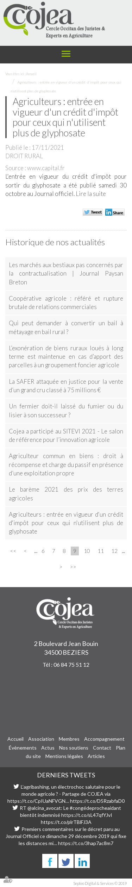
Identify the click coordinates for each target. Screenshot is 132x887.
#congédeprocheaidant (95, 808)
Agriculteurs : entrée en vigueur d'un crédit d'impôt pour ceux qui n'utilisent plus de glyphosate (66, 523)
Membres (69, 739)
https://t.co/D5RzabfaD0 (97, 801)
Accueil (31, 74)
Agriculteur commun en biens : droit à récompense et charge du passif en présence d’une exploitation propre (66, 464)
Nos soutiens (73, 748)
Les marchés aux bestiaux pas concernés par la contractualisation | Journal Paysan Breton (66, 273)
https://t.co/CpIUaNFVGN (36, 801)
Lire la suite (91, 193)
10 (87, 551)
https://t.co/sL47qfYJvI (86, 815)
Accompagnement (104, 739)
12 (114, 551)
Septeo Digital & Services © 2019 (100, 883)
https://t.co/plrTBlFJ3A (66, 822)
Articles (96, 756)
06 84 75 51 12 (71, 664)
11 (101, 551)
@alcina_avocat (44, 808)
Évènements (23, 748)
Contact (102, 748)
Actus (48, 748)
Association (41, 739)
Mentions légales (64, 756)
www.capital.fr (46, 168)
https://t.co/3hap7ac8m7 (85, 843)
